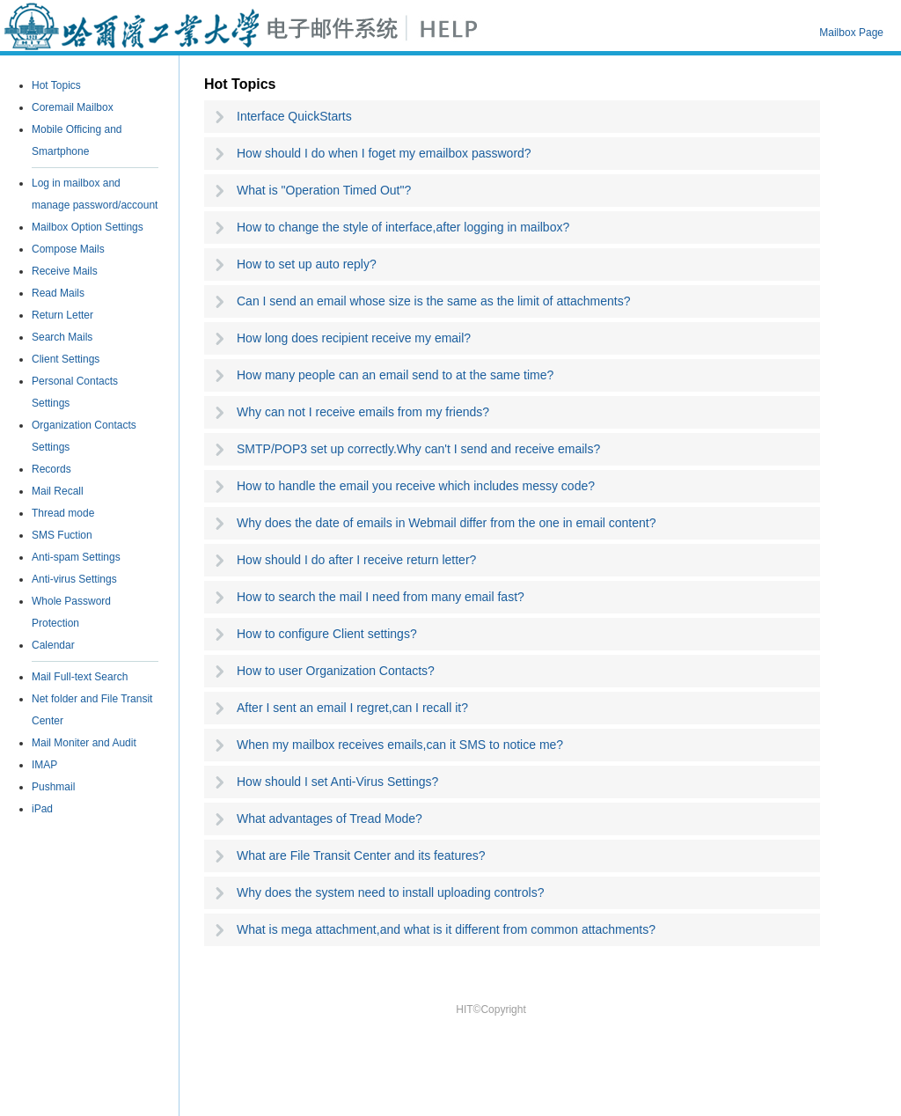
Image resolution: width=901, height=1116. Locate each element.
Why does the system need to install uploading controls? (390, 892)
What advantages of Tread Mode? (329, 818)
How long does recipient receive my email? (354, 338)
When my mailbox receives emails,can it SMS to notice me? (400, 745)
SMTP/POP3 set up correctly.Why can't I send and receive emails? (418, 449)
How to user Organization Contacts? (336, 671)
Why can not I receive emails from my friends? (363, 412)
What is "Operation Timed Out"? (324, 190)
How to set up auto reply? (307, 264)
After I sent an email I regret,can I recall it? (352, 708)
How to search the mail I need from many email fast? (380, 597)
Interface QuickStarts (294, 116)
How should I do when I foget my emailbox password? (384, 153)
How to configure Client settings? (327, 634)
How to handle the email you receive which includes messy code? (416, 486)
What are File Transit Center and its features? (361, 855)
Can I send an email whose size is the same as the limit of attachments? (433, 301)
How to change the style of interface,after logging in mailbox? (403, 227)
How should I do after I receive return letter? (356, 560)
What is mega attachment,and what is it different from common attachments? (446, 929)
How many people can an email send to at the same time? (395, 375)
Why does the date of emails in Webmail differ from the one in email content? (446, 523)
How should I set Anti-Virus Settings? (337, 782)
